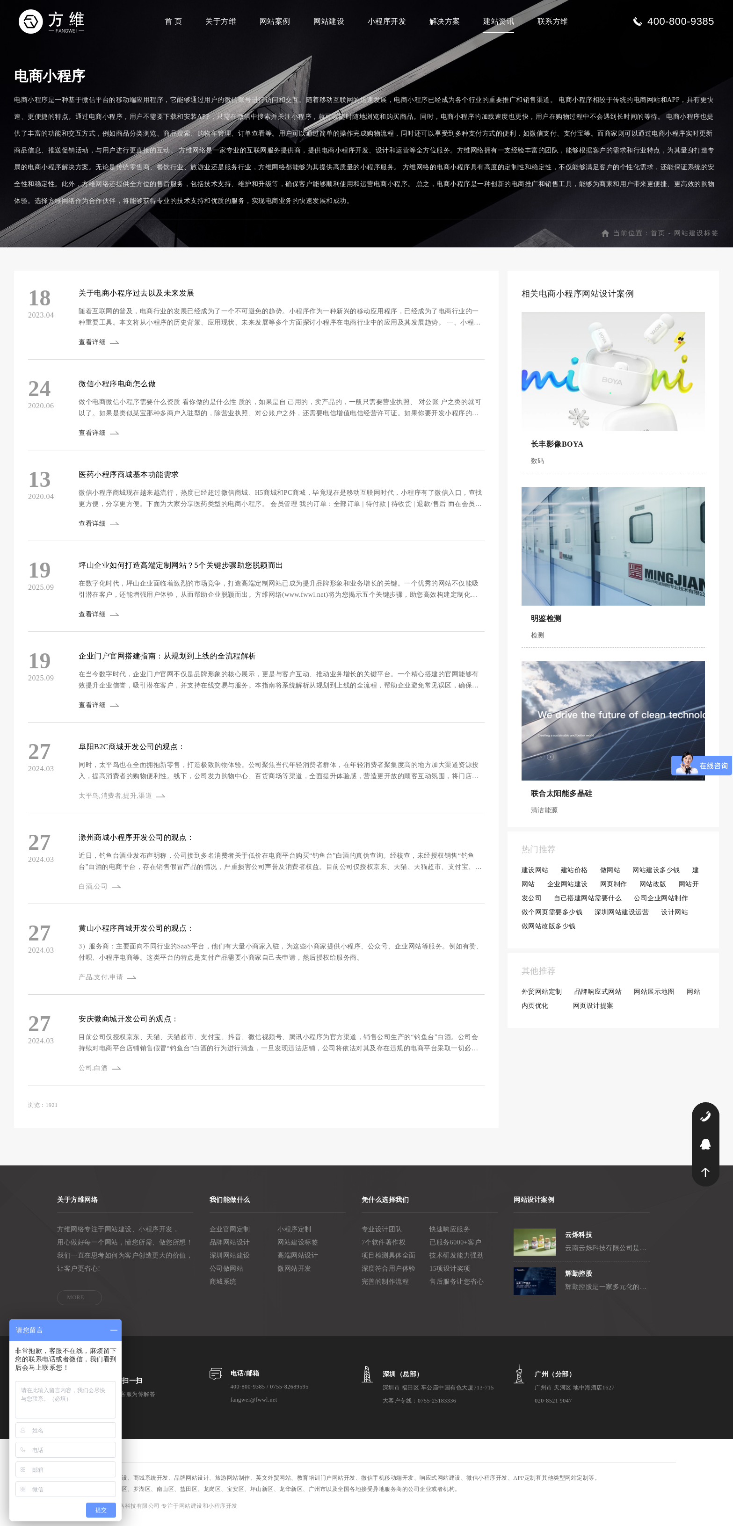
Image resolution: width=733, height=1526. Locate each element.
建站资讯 (498, 21)
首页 (658, 238)
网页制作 (613, 889)
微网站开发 (294, 1273)
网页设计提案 (593, 1010)
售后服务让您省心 (456, 1286)
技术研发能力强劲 (456, 1260)
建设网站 (535, 875)
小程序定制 (294, 1234)
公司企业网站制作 (661, 903)
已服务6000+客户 (455, 1247)
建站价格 (574, 875)
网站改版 (653, 889)
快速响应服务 (449, 1234)
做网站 (610, 875)
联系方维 (552, 21)
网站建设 (328, 21)
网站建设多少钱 (656, 875)
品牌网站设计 (230, 1247)
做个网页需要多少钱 (552, 917)
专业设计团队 (382, 1234)
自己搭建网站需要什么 (588, 903)
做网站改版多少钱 (549, 931)
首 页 (173, 21)
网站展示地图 (654, 996)
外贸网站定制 (542, 996)
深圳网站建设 (230, 1260)
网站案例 (275, 21)
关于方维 (220, 21)
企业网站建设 (567, 889)
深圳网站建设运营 (622, 917)
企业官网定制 (230, 1234)
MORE (75, 1302)
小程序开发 (387, 21)
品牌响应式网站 (598, 996)
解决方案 (444, 21)
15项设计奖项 (450, 1273)
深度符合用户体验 (389, 1273)
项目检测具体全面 (389, 1260)
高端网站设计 (297, 1260)
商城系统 (223, 1286)
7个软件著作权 (384, 1247)
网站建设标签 (696, 238)
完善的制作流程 (385, 1286)
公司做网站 (227, 1273)
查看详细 (93, 347)
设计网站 (674, 917)
